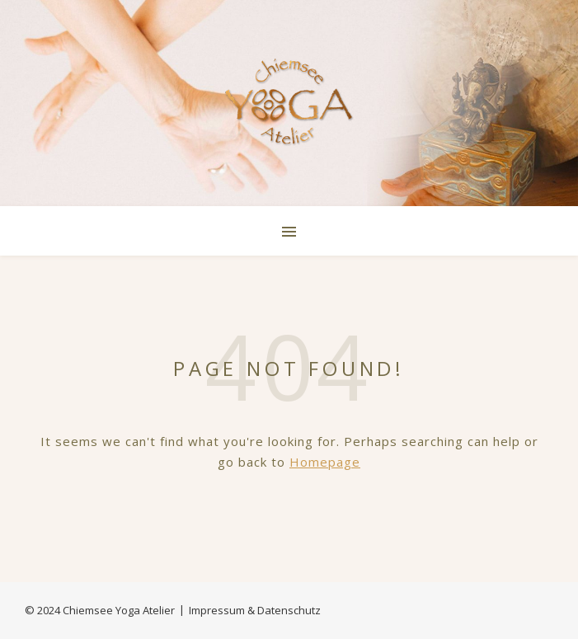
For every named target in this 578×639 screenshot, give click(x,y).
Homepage (324, 461)
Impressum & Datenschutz (255, 610)
